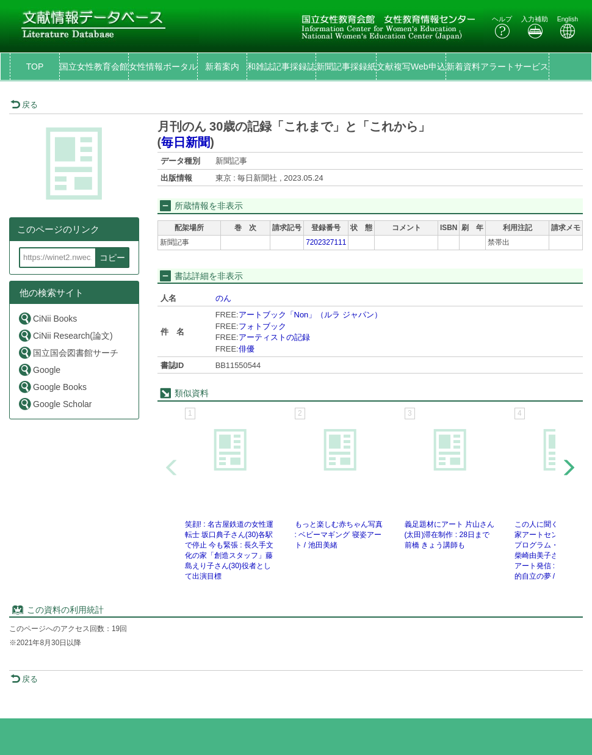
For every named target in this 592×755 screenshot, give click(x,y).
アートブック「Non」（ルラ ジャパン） (310, 314)
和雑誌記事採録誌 (281, 66)
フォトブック (262, 326)
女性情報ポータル (163, 66)
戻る (24, 104)
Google (39, 369)
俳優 (246, 348)
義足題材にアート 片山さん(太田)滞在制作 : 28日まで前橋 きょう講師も (449, 534)
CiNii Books (47, 318)
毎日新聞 (185, 142)
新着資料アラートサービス (497, 66)
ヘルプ (502, 27)
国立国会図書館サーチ (68, 352)
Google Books (52, 386)
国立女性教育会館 (94, 66)
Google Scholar (55, 403)
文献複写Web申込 (411, 66)
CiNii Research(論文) (65, 335)
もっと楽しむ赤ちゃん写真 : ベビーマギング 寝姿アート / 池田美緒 (339, 534)
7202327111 (326, 242)
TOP (35, 66)
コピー (112, 257)
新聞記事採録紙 (346, 66)
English (567, 27)
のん (223, 298)
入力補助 (534, 27)
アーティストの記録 (274, 337)
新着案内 (222, 66)
